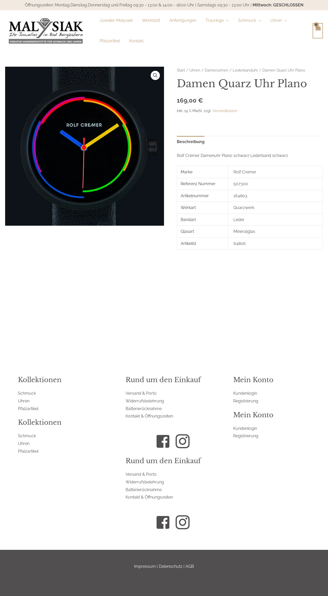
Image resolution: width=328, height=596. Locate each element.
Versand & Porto (141, 393)
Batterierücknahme (144, 408)
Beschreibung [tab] (190, 141)
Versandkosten (224, 110)
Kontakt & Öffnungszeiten (149, 416)
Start (181, 70)
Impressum (145, 566)
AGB (190, 566)
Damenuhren (216, 70)
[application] (222, 20)
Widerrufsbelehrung (145, 401)
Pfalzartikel (28, 408)
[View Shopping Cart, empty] (318, 30)
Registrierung (245, 401)
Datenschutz (170, 566)
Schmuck (27, 393)
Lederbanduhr (245, 70)
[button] (155, 75)
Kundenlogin (245, 393)
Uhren (194, 70)
